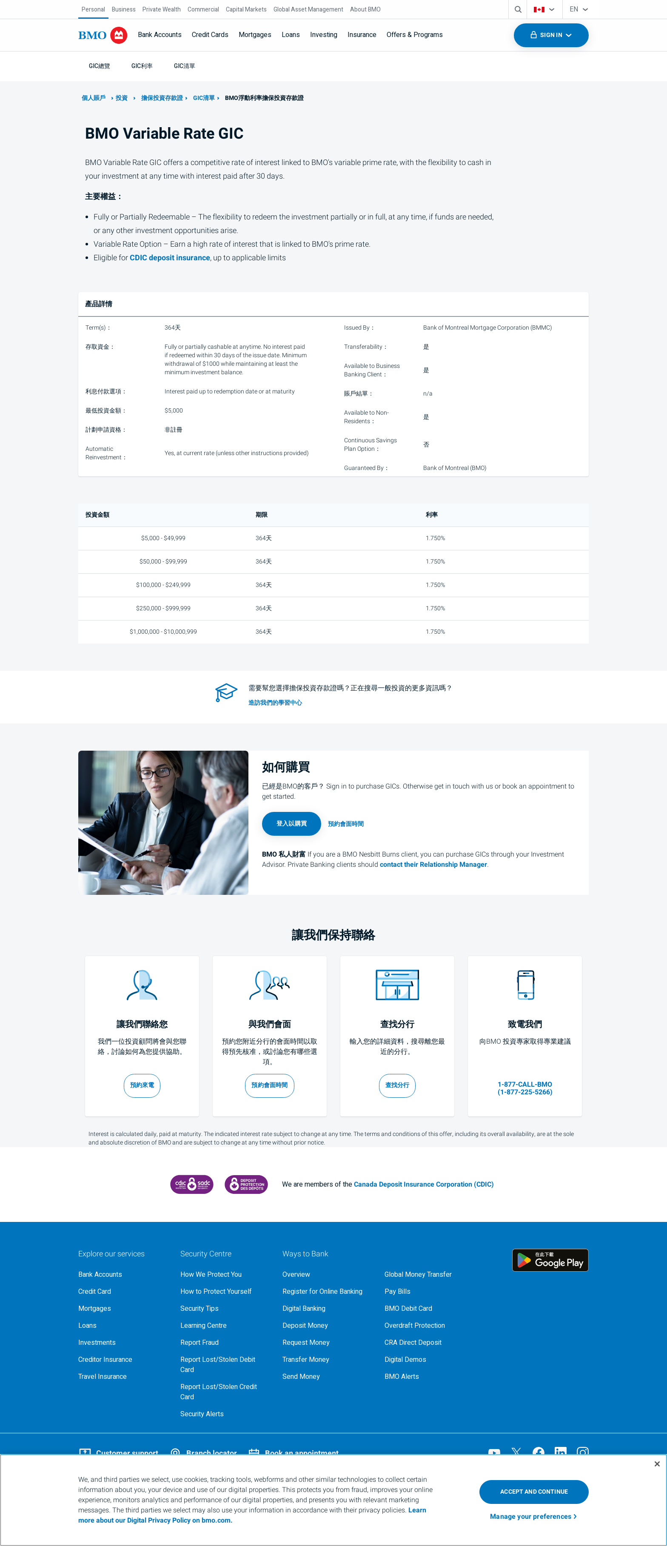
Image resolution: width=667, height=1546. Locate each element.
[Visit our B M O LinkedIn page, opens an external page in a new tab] (561, 1453)
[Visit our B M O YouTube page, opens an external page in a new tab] (494, 1453)
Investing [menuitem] (323, 35)
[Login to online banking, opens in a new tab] (291, 824)
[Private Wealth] (162, 9)
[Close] (657, 1464)
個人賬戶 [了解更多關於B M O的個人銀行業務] (93, 98)
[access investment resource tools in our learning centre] (376, 703)
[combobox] (544, 9)
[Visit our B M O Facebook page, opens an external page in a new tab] (538, 1453)
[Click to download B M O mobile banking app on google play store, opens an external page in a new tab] (550, 1260)
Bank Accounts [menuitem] (160, 35)
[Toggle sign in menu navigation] (551, 35)
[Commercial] (203, 9)
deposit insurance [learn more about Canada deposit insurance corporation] (170, 258)
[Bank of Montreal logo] (103, 35)
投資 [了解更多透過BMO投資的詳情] (122, 98)
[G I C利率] (142, 66)
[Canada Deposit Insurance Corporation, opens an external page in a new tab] (191, 1184)
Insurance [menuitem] (362, 35)
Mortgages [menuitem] (255, 35)
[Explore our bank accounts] (122, 1275)
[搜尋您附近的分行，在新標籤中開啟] (397, 1086)
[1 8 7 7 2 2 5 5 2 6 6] (525, 1085)
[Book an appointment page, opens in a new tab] (346, 824)
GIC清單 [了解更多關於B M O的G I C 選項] (204, 98)
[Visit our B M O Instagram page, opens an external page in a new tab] (583, 1453)
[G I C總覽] (99, 66)
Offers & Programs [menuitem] (415, 35)
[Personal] (93, 9)
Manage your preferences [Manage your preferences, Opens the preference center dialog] (530, 1517)
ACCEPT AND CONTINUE (534, 1491)
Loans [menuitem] (291, 35)
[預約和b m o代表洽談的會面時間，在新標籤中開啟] (270, 1086)
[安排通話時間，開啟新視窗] (142, 1086)
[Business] (124, 9)
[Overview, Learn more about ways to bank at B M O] (326, 1275)
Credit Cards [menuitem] (210, 35)
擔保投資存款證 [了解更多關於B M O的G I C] (162, 98)
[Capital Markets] (246, 9)
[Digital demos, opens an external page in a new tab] (429, 1360)
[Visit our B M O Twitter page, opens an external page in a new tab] (516, 1453)
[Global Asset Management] (308, 9)
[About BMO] (365, 9)
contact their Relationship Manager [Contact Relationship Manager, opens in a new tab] (433, 865)
